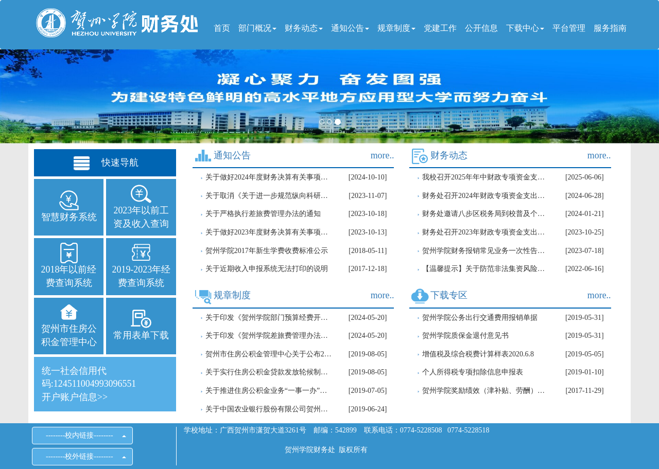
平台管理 (568, 28)
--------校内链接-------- (82, 435)
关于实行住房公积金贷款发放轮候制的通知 (269, 372)
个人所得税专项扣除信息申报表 (472, 372)
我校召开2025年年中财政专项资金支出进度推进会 (485, 177)
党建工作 (440, 28)
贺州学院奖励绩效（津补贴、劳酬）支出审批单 (485, 390)
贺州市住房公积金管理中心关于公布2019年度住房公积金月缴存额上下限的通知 (269, 354)
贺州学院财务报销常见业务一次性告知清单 (485, 251)
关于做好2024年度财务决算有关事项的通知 (269, 177)
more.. (382, 155)
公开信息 (481, 28)
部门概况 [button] (257, 28)
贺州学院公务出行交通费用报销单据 (479, 317)
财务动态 (448, 155)
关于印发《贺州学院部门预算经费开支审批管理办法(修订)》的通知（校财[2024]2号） (269, 317)
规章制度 (232, 295)
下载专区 (448, 295)
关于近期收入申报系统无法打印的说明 (266, 269)
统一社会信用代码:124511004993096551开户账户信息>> (89, 384)
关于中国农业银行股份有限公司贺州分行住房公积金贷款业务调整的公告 (269, 409)
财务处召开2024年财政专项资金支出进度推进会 (485, 196)
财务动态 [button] (304, 28)
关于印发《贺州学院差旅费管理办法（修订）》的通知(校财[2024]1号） (269, 335)
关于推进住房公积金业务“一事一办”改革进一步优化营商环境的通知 (269, 390)
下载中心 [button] (525, 28)
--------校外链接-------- (82, 456)
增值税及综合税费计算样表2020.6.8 (478, 354)
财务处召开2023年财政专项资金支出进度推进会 (485, 232)
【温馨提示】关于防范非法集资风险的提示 (485, 269)
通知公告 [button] (350, 28)
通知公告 (232, 155)
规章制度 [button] (396, 28)
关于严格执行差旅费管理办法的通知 (263, 214)
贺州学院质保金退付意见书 (465, 335)
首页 (222, 28)
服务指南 (610, 28)
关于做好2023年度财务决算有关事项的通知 (269, 232)
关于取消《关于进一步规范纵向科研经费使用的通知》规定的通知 (269, 196)
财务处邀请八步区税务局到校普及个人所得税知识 (485, 214)
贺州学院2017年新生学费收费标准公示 (266, 251)
